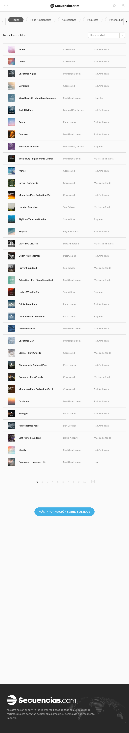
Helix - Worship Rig (29, 292)
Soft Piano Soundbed (30, 437)
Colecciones (69, 19)
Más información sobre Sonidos (64, 511)
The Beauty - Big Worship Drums (36, 158)
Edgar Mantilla (70, 231)
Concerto (23, 134)
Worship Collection (29, 146)
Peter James (69, 122)
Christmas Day (26, 340)
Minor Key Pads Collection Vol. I (35, 195)
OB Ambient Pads (28, 304)
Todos (15, 19)
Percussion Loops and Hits (32, 462)
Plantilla (98, 97)
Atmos (22, 170)
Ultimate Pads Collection (32, 316)
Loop (96, 462)
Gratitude (24, 401)
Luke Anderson (71, 243)
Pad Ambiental (101, 49)
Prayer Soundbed (28, 267)
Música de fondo (102, 182)
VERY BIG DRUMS (28, 243)
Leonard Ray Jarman (73, 110)
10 (84, 481)
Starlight (23, 413)
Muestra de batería (104, 158)
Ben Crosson (69, 425)
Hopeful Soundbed (28, 207)
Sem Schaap (69, 207)
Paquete (98, 146)
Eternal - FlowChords (30, 352)
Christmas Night (27, 73)
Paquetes (92, 19)
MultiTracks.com (72, 73)
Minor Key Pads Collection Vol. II (36, 389)
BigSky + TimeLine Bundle (32, 219)
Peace (22, 122)
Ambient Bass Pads (28, 425)
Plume (22, 49)
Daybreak (24, 85)
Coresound (69, 49)
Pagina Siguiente (93, 481)
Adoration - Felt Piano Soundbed (36, 279)
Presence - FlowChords (31, 377)
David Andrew (70, 437)
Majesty (23, 231)
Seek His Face (26, 110)
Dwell (22, 61)
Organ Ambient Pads (29, 255)
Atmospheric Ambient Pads (33, 364)
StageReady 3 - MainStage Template (37, 97)
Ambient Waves (27, 328)
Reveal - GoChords (28, 182)
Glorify (22, 449)
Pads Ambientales (40, 19)
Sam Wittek (69, 219)
